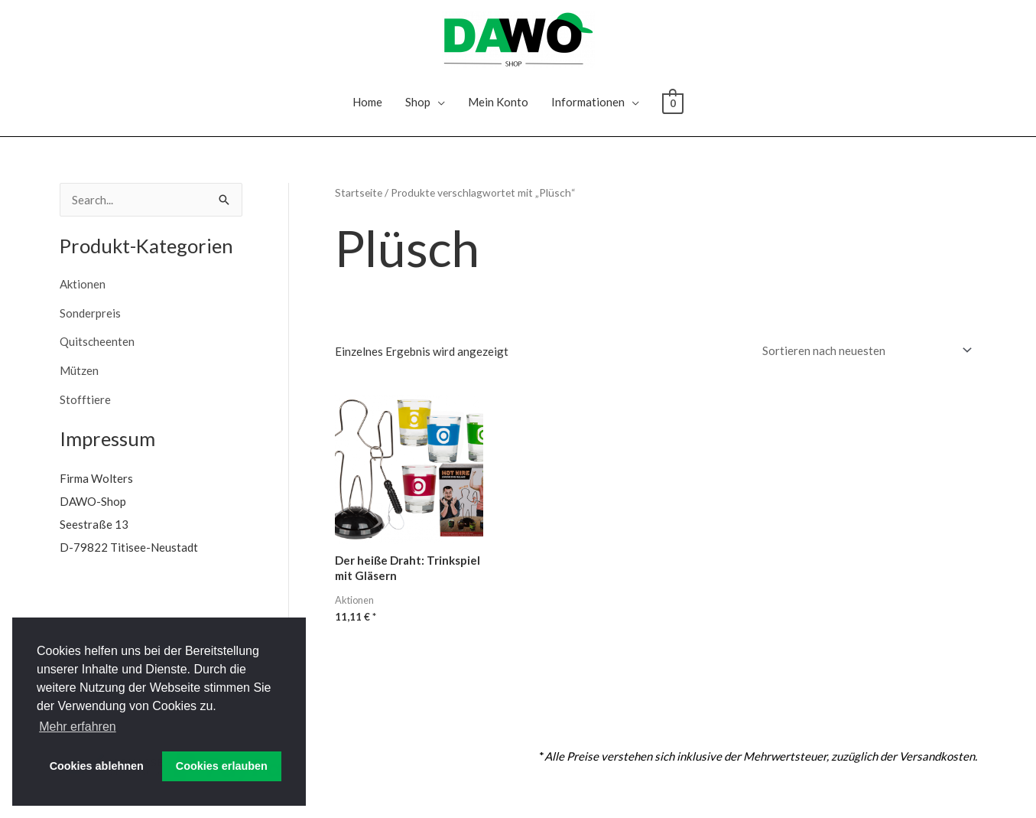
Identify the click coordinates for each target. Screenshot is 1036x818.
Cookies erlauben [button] (222, 766)
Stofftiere (85, 399)
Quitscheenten (97, 341)
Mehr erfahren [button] (77, 726)
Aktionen (83, 284)
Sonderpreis (90, 313)
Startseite (358, 192)
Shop (417, 102)
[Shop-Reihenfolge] (864, 350)
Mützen (79, 370)
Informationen (588, 102)
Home (367, 102)
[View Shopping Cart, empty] (672, 102)
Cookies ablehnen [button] (97, 766)
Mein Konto (498, 102)
